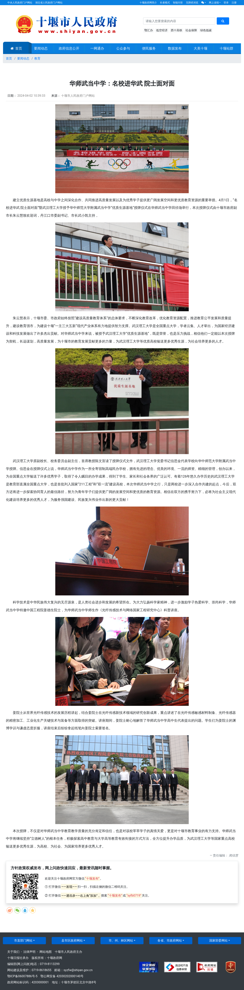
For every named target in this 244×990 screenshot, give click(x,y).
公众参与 (123, 48)
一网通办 (97, 48)
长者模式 (165, 2)
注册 (234, 2)
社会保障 (191, 30)
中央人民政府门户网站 (19, 2)
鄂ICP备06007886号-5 (22, 976)
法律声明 (29, 952)
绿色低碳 (206, 30)
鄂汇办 (148, 30)
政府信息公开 (69, 48)
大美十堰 (200, 48)
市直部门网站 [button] (23, 940)
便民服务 (149, 48)
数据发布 (175, 48)
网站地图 (45, 952)
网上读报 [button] (214, 2)
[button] (203, 2)
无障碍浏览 (192, 2)
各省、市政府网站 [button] (169, 940)
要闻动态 (41, 48)
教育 (37, 58)
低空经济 (162, 30)
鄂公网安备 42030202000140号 (61, 976)
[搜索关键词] (179, 21)
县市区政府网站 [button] (72, 940)
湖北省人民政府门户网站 (49, 2)
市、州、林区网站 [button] (121, 940)
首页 (16, 48)
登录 (226, 2)
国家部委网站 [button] (218, 940)
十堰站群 (226, 48)
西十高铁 (176, 30)
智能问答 (178, 2)
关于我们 (13, 952)
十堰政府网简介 (148, 2)
